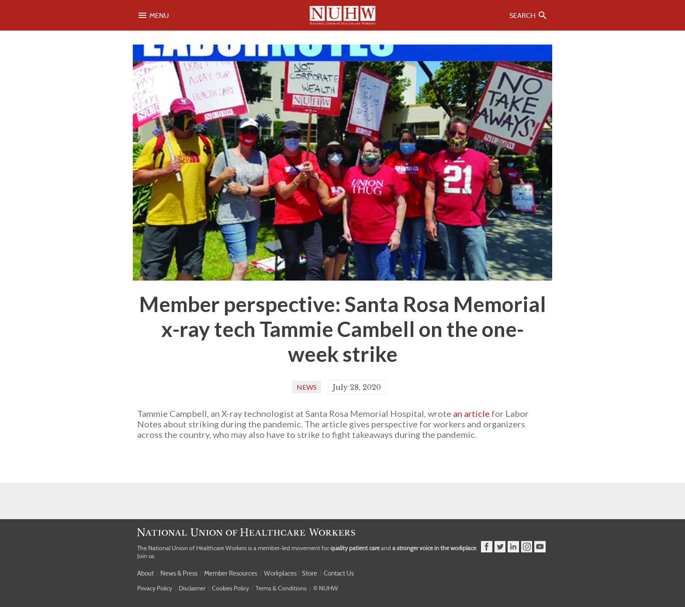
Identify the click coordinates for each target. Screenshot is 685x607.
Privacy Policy (154, 588)
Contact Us (339, 573)
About (145, 573)
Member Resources (230, 573)
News (307, 387)
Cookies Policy (230, 588)
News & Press (178, 573)
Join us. (146, 556)
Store (309, 573)
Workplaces (280, 573)
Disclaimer (192, 588)
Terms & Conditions (281, 588)
